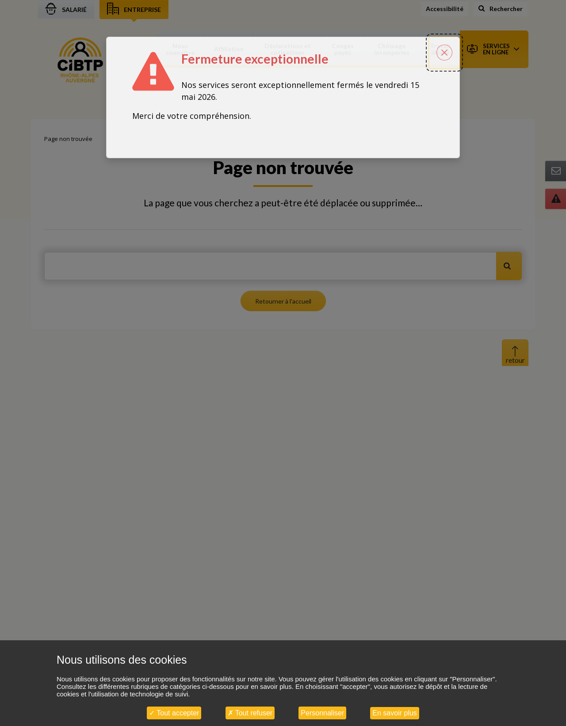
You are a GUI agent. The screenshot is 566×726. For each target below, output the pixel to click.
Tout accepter (174, 713)
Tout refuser (250, 713)
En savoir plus (394, 713)
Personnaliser (322, 713)
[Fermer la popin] (444, 45)
